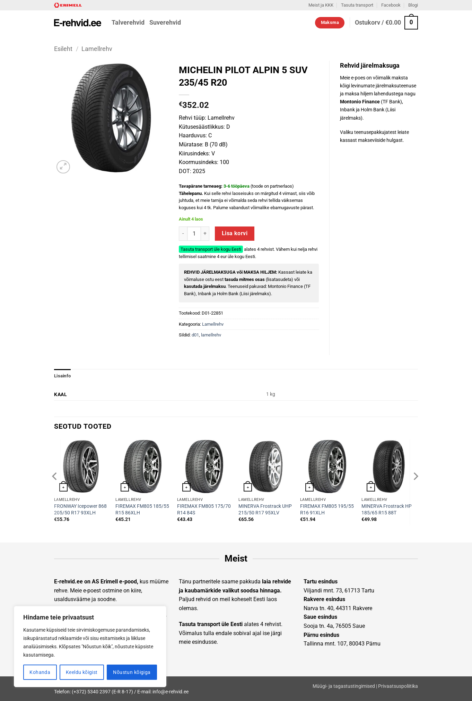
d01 (195, 334)
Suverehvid (165, 22)
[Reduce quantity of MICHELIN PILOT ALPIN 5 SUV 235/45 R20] (183, 233)
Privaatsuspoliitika (398, 686)
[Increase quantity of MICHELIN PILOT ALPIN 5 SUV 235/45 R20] (205, 233)
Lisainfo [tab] (62, 375)
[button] (386, 23)
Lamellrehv (96, 48)
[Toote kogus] (194, 233)
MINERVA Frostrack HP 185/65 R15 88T (386, 509)
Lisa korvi (235, 233)
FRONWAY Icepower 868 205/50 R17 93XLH (80, 509)
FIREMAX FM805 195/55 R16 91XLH (327, 509)
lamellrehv (211, 334)
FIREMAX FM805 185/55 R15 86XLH (142, 509)
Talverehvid (128, 22)
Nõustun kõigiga (131, 672)
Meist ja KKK (320, 5)
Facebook (391, 5)
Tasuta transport (357, 5)
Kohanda (39, 672)
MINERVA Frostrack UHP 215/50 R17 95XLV (265, 509)
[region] (90, 646)
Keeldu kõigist (82, 672)
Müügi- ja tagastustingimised (344, 686)
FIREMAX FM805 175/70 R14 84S (204, 509)
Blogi (413, 5)
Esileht (63, 48)
